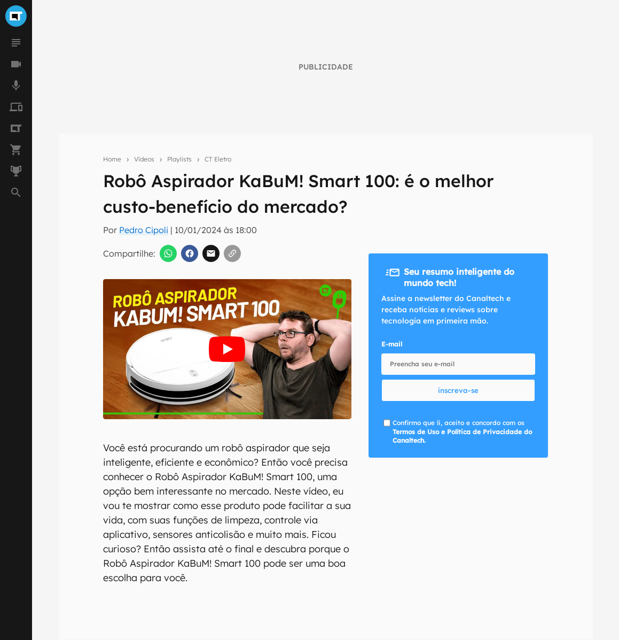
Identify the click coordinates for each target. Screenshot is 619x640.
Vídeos (144, 159)
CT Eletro (218, 159)
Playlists (179, 159)
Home (112, 159)
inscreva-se (458, 390)
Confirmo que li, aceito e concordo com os (462, 432)
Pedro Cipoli (143, 230)
